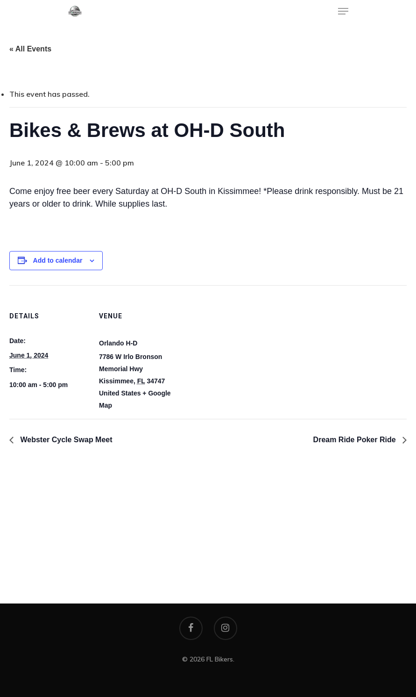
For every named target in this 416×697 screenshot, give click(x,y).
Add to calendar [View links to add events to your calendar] (58, 260)
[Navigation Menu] (343, 11)
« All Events (30, 49)
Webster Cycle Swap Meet (65, 440)
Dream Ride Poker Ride (355, 440)
